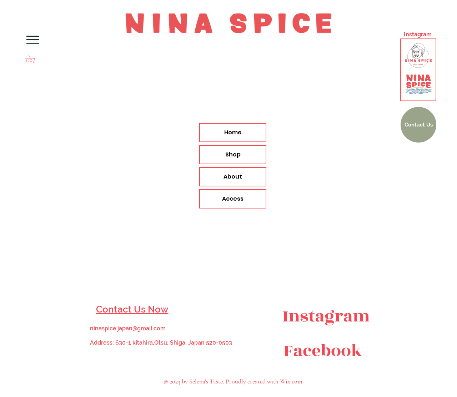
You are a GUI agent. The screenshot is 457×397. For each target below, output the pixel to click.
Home (233, 132)
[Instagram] (326, 316)
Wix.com (291, 381)
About (233, 176)
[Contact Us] (418, 125)
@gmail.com (149, 328)
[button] (33, 59)
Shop (233, 154)
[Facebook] (322, 351)
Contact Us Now (132, 309)
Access (232, 199)
